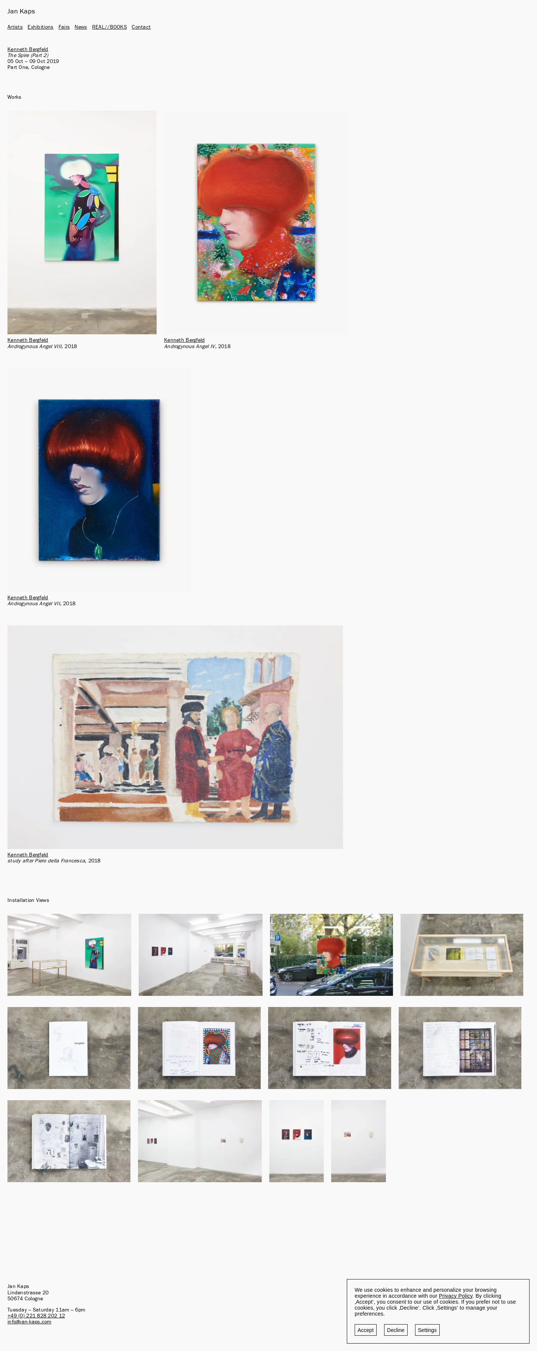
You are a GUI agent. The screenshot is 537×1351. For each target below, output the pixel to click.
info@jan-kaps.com (29, 1322)
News (81, 27)
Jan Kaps (21, 11)
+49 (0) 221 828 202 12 (36, 1316)
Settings (427, 1330)
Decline (396, 1330)
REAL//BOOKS (109, 27)
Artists (15, 27)
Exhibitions (40, 27)
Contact (141, 27)
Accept (366, 1330)
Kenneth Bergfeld (27, 49)
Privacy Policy (455, 1296)
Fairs (64, 27)
